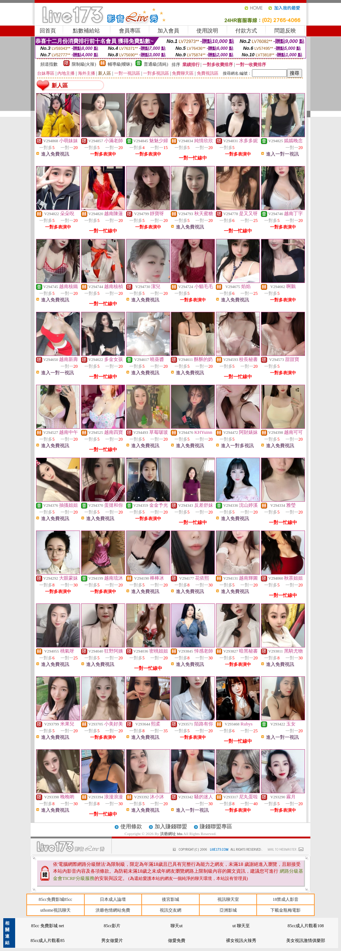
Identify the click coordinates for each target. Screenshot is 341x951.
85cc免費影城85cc (55, 899)
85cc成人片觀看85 (48, 940)
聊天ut (176, 925)
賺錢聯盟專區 (216, 826)
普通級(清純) (156, 64)
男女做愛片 (112, 940)
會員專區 (130, 31)
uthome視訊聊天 (55, 910)
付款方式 (246, 31)
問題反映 (285, 31)
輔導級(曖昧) (120, 64)
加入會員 (168, 31)
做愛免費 (176, 940)
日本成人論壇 (113, 899)
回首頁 (48, 31)
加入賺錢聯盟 (171, 826)
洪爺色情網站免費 (113, 910)
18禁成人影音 (285, 899)
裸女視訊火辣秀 (241, 940)
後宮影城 (170, 899)
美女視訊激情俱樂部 (305, 940)
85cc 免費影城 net (47, 925)
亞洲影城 (228, 910)
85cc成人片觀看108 (306, 925)
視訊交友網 (170, 910)
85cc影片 (112, 925)
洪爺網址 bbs (171, 834)
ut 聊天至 (241, 925)
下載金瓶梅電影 (285, 910)
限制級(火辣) (84, 64)
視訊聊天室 (228, 899)
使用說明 (207, 31)
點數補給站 (86, 31)
